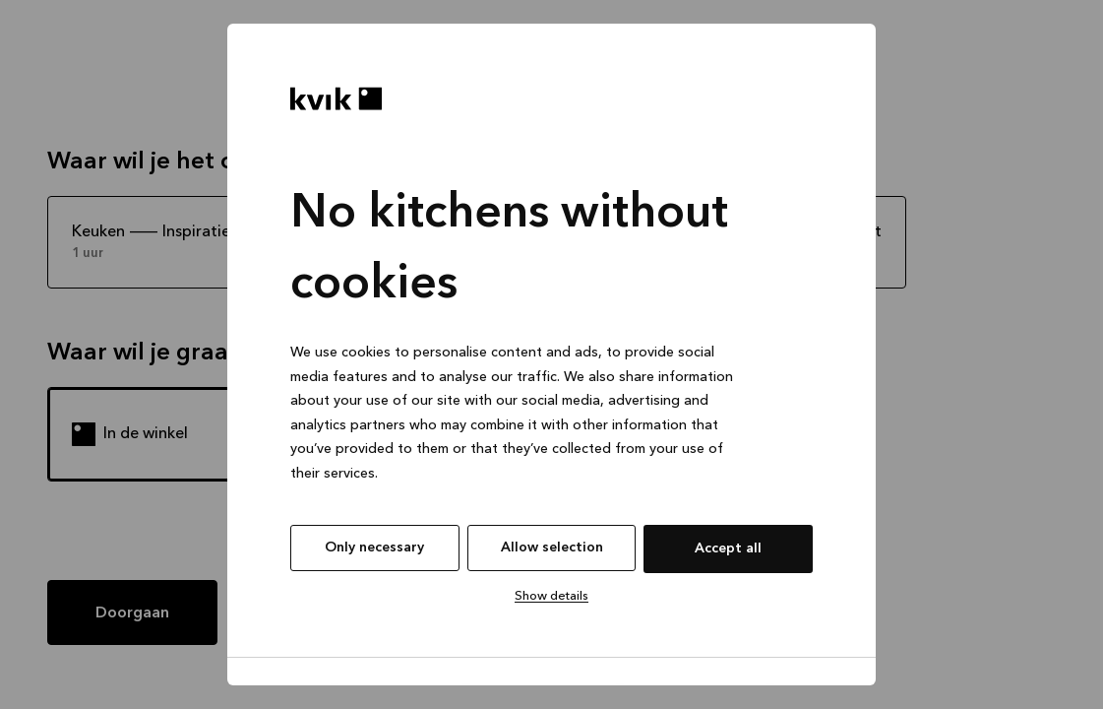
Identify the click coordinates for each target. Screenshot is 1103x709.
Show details (551, 596)
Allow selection (552, 547)
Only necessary (374, 547)
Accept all (728, 548)
